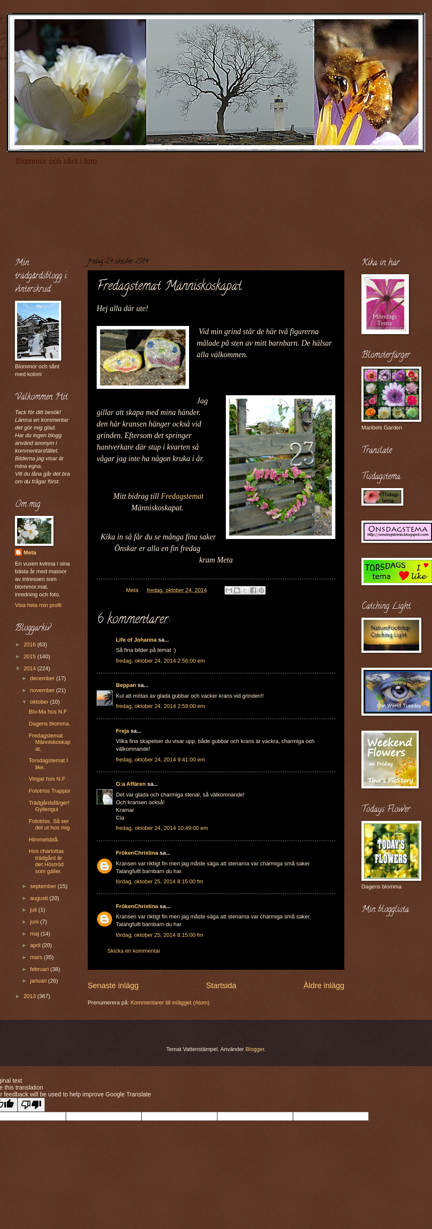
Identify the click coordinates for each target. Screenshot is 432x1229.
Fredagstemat (182, 496)
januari (39, 980)
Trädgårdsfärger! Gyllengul (49, 806)
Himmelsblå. (44, 839)
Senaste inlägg (113, 985)
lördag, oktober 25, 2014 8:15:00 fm (159, 881)
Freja (122, 731)
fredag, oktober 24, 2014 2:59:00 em (160, 706)
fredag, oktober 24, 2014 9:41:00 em (160, 759)
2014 (30, 668)
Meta (30, 552)
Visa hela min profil (38, 605)
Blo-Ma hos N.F (48, 711)
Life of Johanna (136, 640)
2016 (30, 644)
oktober (40, 702)
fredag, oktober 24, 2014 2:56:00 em (160, 660)
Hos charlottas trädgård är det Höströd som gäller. (46, 861)
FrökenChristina (137, 853)
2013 (30, 996)
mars (37, 957)
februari (40, 969)
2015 (30, 656)
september (43, 886)
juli (34, 909)
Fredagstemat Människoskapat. (49, 742)
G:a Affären (131, 784)
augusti (39, 898)
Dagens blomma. (49, 723)
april (36, 945)
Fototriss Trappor (49, 791)
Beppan (126, 685)
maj (35, 933)
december (43, 678)
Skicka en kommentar (133, 951)
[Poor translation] (31, 1105)
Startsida (221, 985)
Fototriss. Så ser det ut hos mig (49, 824)
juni (35, 921)
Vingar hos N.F (47, 779)
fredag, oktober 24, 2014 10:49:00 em (162, 828)
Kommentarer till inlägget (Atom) (170, 1002)
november (43, 690)
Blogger (255, 1049)
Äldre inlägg (324, 985)
